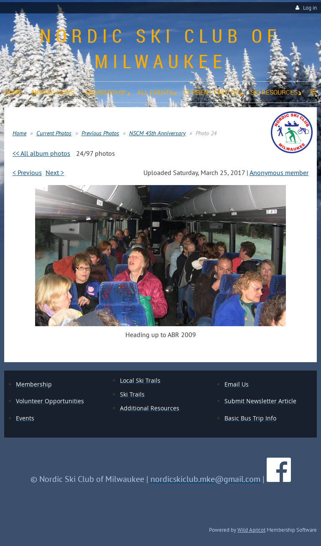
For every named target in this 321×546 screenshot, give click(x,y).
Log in (310, 7)
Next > (55, 172)
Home (19, 133)
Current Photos (53, 133)
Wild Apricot (251, 529)
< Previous (27, 172)
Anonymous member (279, 172)
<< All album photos (41, 153)
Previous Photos (100, 133)
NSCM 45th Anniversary (157, 133)
